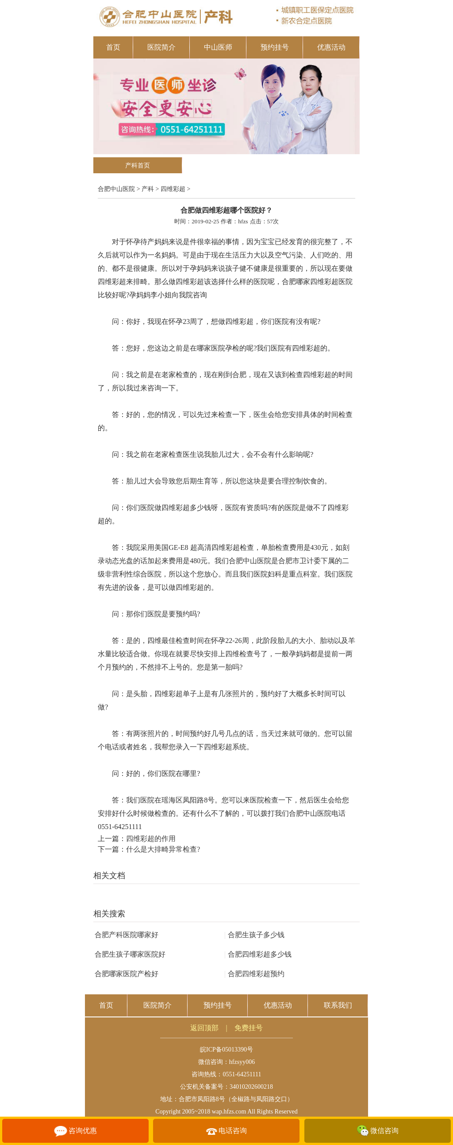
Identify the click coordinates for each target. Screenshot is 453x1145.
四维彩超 (173, 189)
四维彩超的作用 (151, 838)
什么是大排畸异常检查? (163, 849)
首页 (113, 47)
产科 (148, 189)
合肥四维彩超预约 (254, 974)
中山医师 (218, 47)
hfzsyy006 (242, 1062)
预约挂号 (275, 47)
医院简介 (161, 47)
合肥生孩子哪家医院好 (130, 954)
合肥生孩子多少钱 (254, 935)
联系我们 (338, 1005)
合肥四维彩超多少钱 (258, 954)
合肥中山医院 (116, 189)
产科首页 (137, 165)
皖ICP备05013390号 (226, 1049)
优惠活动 (331, 47)
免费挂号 (248, 1028)
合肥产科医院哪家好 (126, 935)
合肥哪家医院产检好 (126, 974)
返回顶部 (204, 1028)
